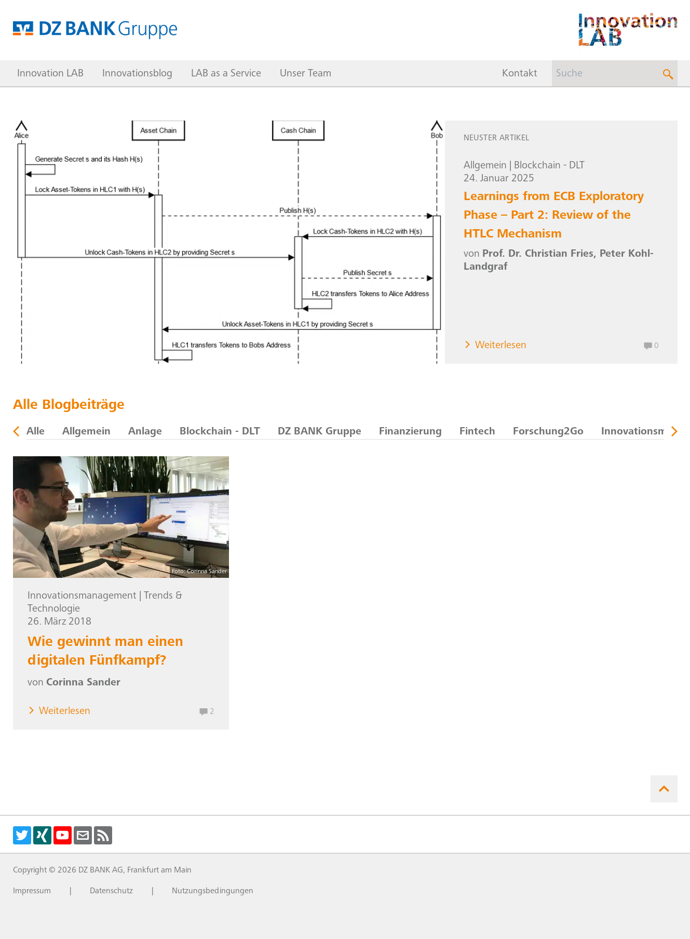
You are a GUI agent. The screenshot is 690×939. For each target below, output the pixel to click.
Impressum (32, 891)
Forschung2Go (548, 432)
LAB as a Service (226, 74)
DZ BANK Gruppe (319, 432)
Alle (35, 432)
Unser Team (305, 74)
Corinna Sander (83, 683)
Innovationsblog (137, 74)
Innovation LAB (50, 74)
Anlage (145, 432)
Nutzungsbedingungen (212, 891)
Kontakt (519, 74)
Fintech (477, 432)
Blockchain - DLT (549, 166)
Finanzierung (410, 432)
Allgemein (485, 166)
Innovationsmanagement (82, 596)
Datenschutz (111, 891)
